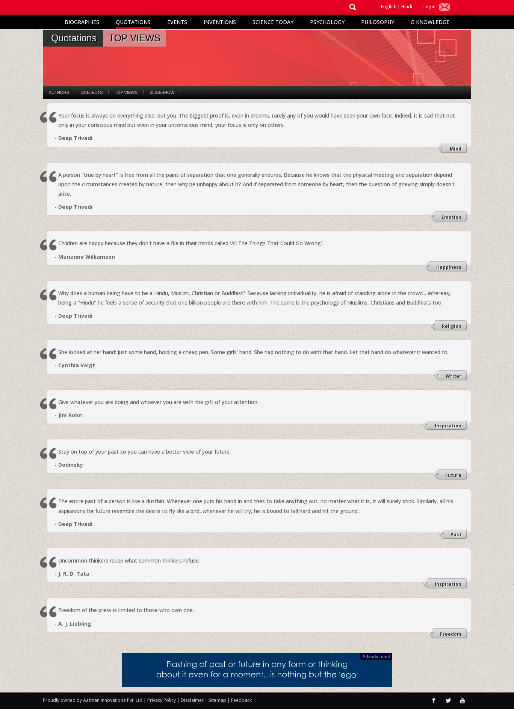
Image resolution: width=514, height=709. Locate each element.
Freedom (450, 634)
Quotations (133, 22)
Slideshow (162, 92)
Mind (455, 149)
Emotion (451, 217)
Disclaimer (192, 700)
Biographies (82, 22)
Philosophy (377, 22)
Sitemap (218, 700)
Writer (453, 376)
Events (177, 22)
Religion (451, 326)
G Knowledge (430, 22)
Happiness (448, 267)
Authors (59, 92)
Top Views (126, 92)
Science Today (272, 22)
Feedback (241, 700)
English (388, 6)
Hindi (406, 6)
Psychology (327, 22)
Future (453, 475)
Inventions (220, 22)
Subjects (92, 92)
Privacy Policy (162, 700)
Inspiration (448, 425)
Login (429, 6)
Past (456, 534)
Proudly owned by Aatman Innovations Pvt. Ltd (92, 700)
